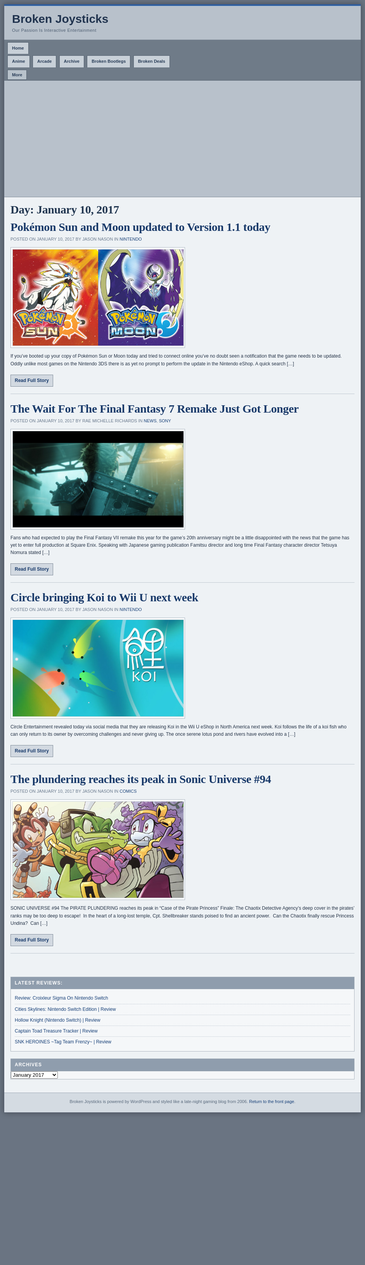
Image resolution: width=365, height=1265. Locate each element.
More (17, 74)
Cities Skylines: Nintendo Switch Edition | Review (65, 1009)
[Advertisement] (182, 138)
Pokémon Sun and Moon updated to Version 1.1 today (140, 226)
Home (18, 48)
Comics (128, 791)
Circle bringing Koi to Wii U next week (104, 597)
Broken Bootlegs (109, 61)
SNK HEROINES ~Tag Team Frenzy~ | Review (63, 1042)
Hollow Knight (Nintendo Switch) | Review (57, 1020)
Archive (72, 61)
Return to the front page (271, 1101)
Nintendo (130, 239)
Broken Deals (151, 61)
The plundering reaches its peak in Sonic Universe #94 (140, 779)
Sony (165, 420)
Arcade (44, 61)
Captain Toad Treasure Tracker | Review (56, 1031)
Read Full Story (32, 380)
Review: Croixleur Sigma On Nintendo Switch (61, 998)
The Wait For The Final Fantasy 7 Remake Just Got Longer (154, 408)
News (150, 420)
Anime (18, 61)
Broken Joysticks (60, 18)
